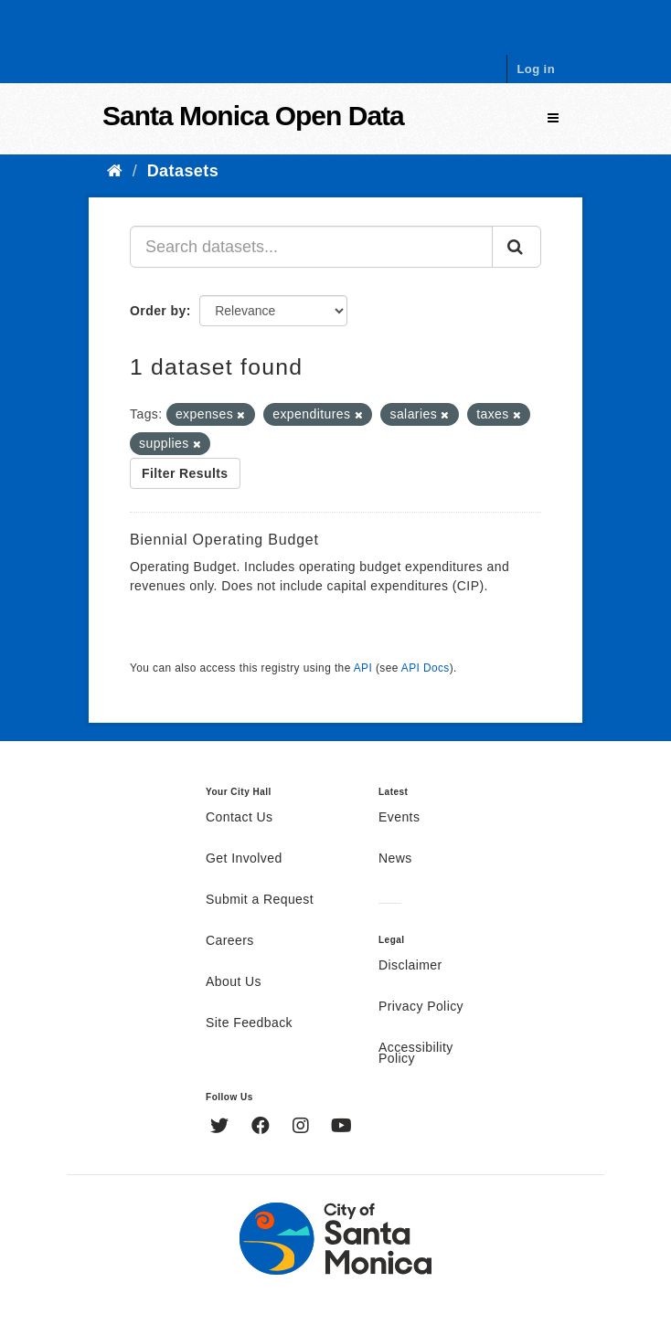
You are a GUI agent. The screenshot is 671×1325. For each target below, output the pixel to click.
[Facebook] (262, 1127)
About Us (233, 982)
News (395, 859)
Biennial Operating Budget (224, 539)
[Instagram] (303, 1127)
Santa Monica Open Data (253, 116)
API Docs (425, 668)
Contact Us (239, 817)
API (363, 668)
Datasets (182, 171)
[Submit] (516, 247)
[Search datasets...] (311, 247)
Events (399, 817)
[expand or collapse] (553, 118)
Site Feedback (249, 1023)
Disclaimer (410, 965)
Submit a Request (260, 900)
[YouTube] (341, 1127)
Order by (158, 310)
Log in (536, 69)
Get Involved (244, 859)
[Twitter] (221, 1127)
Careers (230, 941)
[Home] (114, 171)
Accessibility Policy (415, 1053)
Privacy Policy (420, 1007)
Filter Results (185, 473)
